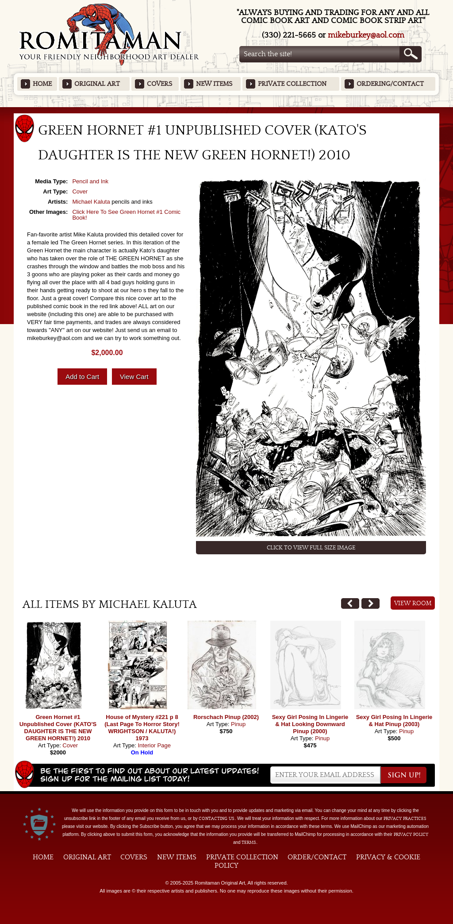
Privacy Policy (411, 834)
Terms (249, 842)
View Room (413, 603)
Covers (159, 84)
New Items (214, 84)
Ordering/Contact (390, 84)
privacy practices (405, 818)
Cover (80, 191)
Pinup (238, 724)
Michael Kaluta (91, 201)
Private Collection (292, 84)
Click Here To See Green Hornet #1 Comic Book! (126, 215)
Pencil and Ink (90, 181)
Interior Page (154, 745)
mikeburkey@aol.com (366, 35)
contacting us (216, 818)
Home (42, 84)
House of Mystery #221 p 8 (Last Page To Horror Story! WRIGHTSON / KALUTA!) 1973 (142, 728)
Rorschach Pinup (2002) (226, 717)
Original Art (97, 84)
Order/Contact (317, 857)
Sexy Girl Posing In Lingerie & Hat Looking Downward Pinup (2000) (310, 724)
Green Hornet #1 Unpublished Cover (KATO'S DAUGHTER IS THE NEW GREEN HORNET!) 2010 (58, 728)
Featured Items (227, 110)
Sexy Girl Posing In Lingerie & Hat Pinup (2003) (394, 720)
